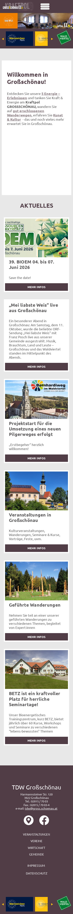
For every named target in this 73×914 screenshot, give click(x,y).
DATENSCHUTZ (36, 873)
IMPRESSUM (36, 865)
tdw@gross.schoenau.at (41, 808)
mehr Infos (36, 287)
